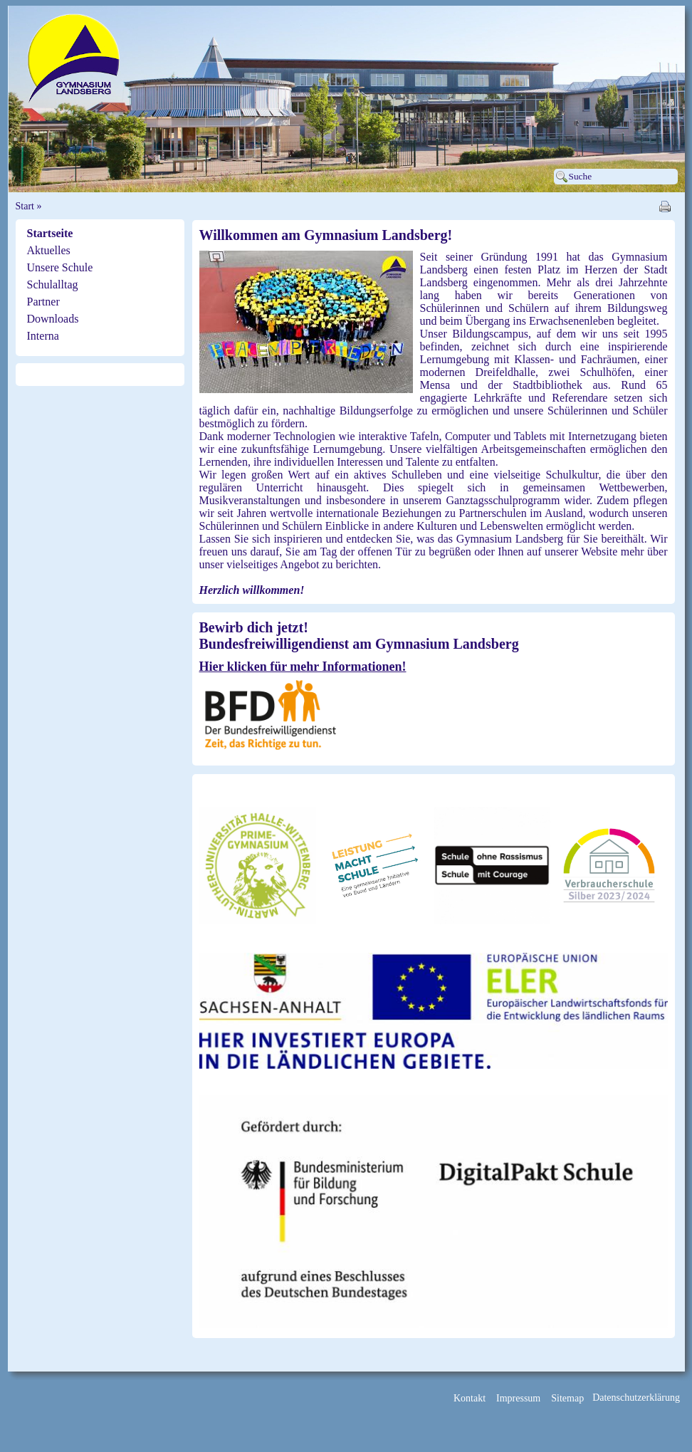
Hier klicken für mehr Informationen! (303, 666)
